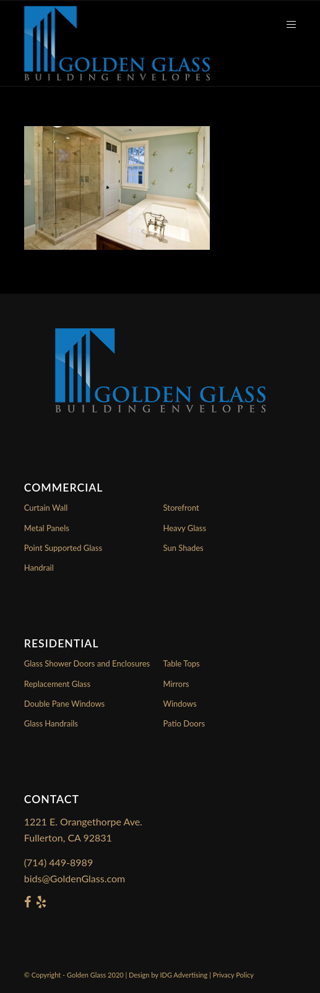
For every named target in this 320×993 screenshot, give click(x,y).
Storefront (181, 508)
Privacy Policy (233, 975)
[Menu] (285, 25)
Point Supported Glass (63, 548)
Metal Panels (46, 528)
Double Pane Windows (64, 704)
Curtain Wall (46, 508)
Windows (180, 704)
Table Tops (181, 663)
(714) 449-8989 (58, 862)
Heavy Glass (185, 528)
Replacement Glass (57, 684)
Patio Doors (184, 723)
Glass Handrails (51, 723)
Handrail (39, 568)
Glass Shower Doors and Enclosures (87, 663)
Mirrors (176, 684)
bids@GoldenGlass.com (74, 878)
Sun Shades (183, 548)
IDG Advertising (183, 975)
